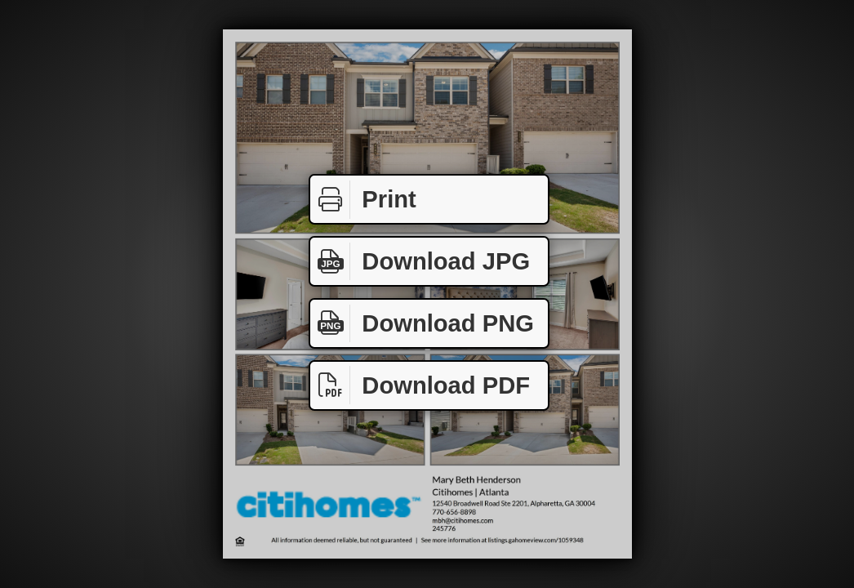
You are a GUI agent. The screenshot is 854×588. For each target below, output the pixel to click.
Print (363, 199)
